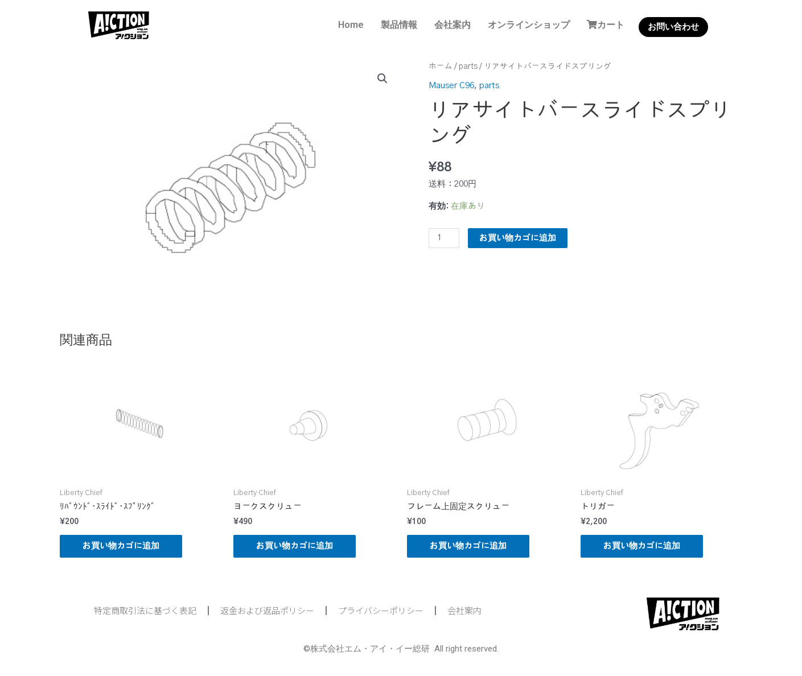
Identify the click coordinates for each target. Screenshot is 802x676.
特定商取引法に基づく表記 (145, 610)
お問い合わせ (673, 27)
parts (468, 67)
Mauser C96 (451, 85)
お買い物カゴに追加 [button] (121, 546)
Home (351, 24)
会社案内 (452, 24)
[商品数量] (444, 238)
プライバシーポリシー (380, 610)
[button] (382, 78)
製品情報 (399, 24)
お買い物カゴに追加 (517, 238)
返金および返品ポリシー (267, 610)
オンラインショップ (529, 24)
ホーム (441, 67)
